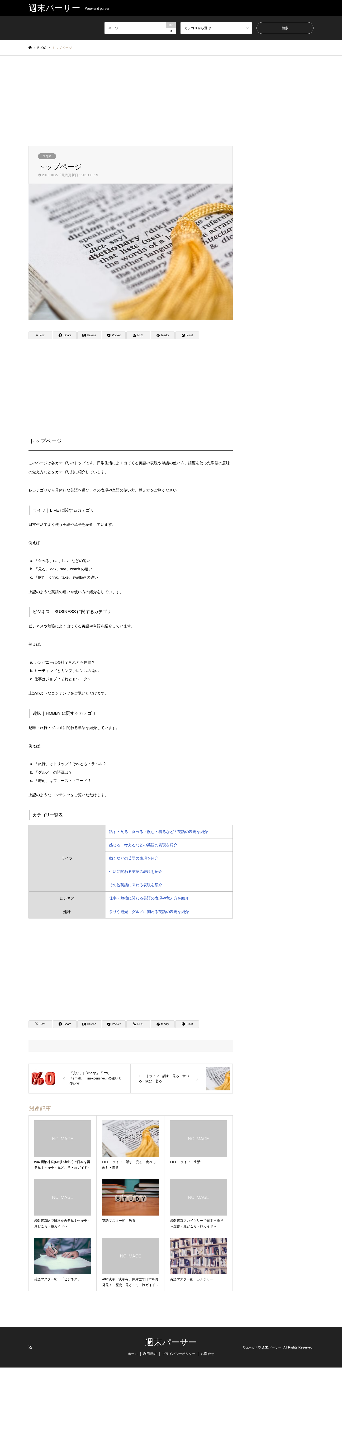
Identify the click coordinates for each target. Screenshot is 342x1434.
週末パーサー (171, 1342)
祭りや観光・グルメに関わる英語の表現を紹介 (149, 912)
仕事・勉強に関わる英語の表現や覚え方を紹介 (149, 898)
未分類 (47, 156)
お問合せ (207, 1354)
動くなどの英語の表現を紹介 (133, 858)
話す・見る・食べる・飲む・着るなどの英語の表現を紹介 (158, 832)
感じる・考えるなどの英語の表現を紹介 (143, 845)
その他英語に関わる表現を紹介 (135, 885)
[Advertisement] (171, 100)
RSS (30, 1347)
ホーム (133, 1354)
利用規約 (150, 1354)
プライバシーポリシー (178, 1354)
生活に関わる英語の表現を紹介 (135, 872)
